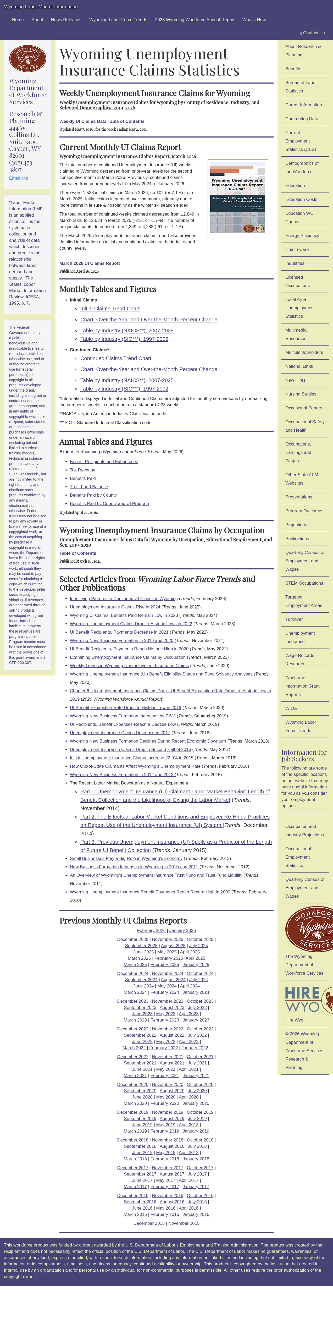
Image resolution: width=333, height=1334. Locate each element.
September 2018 (140, 1146)
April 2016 (189, 1208)
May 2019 (166, 1124)
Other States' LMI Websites (302, 479)
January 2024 (196, 992)
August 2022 (172, 1035)
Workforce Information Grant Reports (302, 686)
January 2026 (182, 930)
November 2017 (167, 1167)
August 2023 (172, 1007)
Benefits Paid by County (93, 495)
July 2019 (197, 1118)
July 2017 (197, 1174)
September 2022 (140, 1035)
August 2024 (173, 979)
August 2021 (172, 1063)
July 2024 (198, 979)
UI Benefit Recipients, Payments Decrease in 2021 (119, 632)
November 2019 (167, 1112)
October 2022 (200, 1028)
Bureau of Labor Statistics (301, 87)
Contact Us (312, 33)
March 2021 (135, 1075)
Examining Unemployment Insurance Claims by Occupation (128, 657)
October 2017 (200, 1167)
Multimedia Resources (296, 334)
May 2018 (166, 1152)
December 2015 (149, 1223)
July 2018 (197, 1146)
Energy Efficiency (302, 235)
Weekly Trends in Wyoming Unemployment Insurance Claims (129, 665)
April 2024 (190, 986)
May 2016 (166, 1208)
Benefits (293, 68)
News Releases (66, 19)
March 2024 (135, 992)
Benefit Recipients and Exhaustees (104, 461)
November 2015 (183, 1223)
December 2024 (132, 973)
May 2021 (166, 1069)
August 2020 (172, 1090)
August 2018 (172, 1146)
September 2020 (140, 1090)
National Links (299, 366)
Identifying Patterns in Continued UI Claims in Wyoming (124, 598)
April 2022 (189, 1041)
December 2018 (132, 1140)
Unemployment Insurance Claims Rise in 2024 (115, 607)
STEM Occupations (304, 583)
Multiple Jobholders (304, 352)
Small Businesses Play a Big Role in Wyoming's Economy (126, 858)
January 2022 (194, 1047)
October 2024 (200, 973)
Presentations (298, 497)
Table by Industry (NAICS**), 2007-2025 (127, 330)
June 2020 (142, 1097)
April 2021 (189, 1069)
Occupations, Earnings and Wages (298, 452)
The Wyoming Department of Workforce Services (307, 941)
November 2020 (167, 1084)
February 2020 (165, 1103)
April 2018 (189, 1124)
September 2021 (140, 1063)
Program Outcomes (304, 510)
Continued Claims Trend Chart (115, 358)
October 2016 (200, 1195)
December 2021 (132, 1056)
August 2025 (173, 945)
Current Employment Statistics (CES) (300, 141)
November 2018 (167, 1140)
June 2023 (142, 1013)
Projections (296, 524)
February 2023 (165, 1020)
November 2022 (167, 1028)
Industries (294, 263)
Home (18, 19)
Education (295, 185)
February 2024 (165, 992)
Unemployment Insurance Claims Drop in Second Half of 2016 (130, 749)
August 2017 (172, 1174)
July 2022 (197, 1035)
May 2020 (166, 1097)
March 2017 (135, 1186)
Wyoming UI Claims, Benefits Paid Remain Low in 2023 (124, 615)
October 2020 (200, 1084)
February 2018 (165, 1158)
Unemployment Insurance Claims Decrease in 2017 (120, 732)
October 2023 (200, 1001)
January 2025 (196, 964)
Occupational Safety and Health (305, 426)
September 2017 (140, 1174)
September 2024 (141, 979)
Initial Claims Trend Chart (110, 308)
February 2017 (165, 1186)
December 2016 (132, 1195)
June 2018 (142, 1152)
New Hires (295, 380)
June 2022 (142, 1041)
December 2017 (132, 1167)
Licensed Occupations (297, 281)
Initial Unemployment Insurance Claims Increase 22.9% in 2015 (131, 757)
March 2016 (135, 1214)
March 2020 (135, 1103)
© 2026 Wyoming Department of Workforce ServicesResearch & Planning (304, 1050)
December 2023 (132, 1001)
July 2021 (197, 1063)
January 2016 (196, 1214)
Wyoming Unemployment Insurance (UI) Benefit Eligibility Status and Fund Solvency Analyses (161, 674)
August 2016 (172, 1201)
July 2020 (197, 1090)
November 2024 (167, 973)
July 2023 (197, 1007)
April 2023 (189, 1013)
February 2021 (165, 1075)
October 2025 (200, 939)
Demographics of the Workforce (302, 167)
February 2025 (168, 958)
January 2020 (196, 1103)
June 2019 (142, 1124)
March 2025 (139, 958)
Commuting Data (301, 118)
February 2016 (165, 1214)
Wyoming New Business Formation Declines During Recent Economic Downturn (148, 741)
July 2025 (198, 945)
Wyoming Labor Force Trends (118, 19)
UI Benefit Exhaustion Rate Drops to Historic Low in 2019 (125, 707)
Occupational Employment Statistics (298, 857)
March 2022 (134, 1047)
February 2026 (151, 930)
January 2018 (196, 1158)
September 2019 (140, 1118)
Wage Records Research (299, 659)
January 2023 (196, 1020)
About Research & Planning (303, 50)
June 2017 (142, 1180)
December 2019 (132, 1112)
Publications (297, 538)
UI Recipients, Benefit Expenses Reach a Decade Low (123, 724)
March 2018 (135, 1158)
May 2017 (166, 1180)
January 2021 (196, 1075)
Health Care (297, 249)
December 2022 (132, 1028)
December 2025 (132, 939)
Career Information (303, 104)
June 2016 (142, 1208)
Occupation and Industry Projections (304, 830)
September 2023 (140, 1007)
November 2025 (167, 939)
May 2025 (167, 951)
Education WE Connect (299, 217)
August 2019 (172, 1118)
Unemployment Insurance (300, 637)
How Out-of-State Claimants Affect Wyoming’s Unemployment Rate (136, 766)
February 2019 (165, 1131)
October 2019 (200, 1112)
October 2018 (200, 1140)
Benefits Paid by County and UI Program (109, 503)
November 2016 (167, 1195)
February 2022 (163, 1047)
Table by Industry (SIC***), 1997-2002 (124, 339)
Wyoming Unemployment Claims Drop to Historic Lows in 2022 (131, 623)
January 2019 (196, 1131)
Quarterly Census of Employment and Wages (304, 561)
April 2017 (189, 1180)
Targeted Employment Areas (303, 601)
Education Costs (301, 199)
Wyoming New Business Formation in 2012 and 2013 (122, 774)
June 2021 (142, 1069)
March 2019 (135, 1131)
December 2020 (132, 1084)
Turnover (294, 619)
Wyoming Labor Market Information (41, 6)
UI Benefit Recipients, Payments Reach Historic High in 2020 (129, 648)
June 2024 (143, 986)
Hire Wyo (307, 1003)
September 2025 (141, 945)
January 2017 (196, 1186)
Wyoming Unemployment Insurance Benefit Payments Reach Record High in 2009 (150, 892)
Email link (18, 178)
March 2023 (135, 1020)
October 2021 (200, 1056)
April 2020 (189, 1097)
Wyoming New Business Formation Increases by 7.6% (123, 715)
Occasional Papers (303, 407)
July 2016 (197, 1201)
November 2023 (167, 1001)
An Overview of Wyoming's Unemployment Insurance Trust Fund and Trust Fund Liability (156, 875)
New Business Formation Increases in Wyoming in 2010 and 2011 (134, 866)
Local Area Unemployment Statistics (300, 308)
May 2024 (167, 986)
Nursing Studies (300, 394)
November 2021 (167, 1056)
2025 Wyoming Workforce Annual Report (195, 19)
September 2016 (140, 1201)
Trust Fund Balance (89, 486)
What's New (254, 19)
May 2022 (166, 1041)
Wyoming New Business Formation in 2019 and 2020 (121, 640)
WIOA (291, 708)
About (37, 19)
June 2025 (143, 951)
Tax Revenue (83, 470)
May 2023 (166, 1013)
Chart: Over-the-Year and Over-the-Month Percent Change (149, 319)
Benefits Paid (83, 478)
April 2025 (190, 951)
